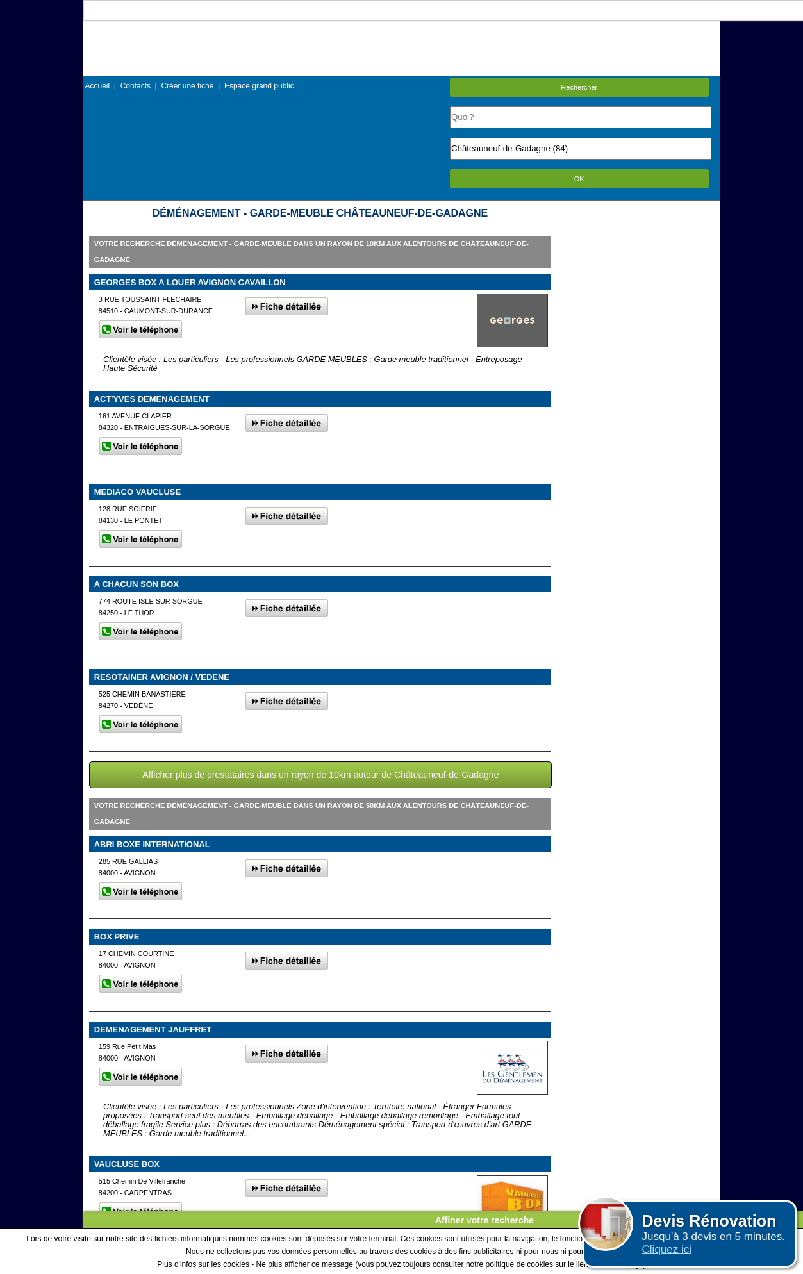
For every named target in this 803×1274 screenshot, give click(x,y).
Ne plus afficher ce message (304, 1264)
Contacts (135, 85)
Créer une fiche (187, 85)
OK (579, 179)
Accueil (97, 85)
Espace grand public (259, 85)
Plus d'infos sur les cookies (203, 1264)
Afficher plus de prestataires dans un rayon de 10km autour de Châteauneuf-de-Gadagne (320, 775)
